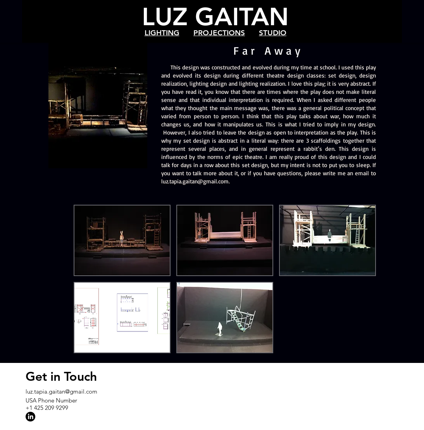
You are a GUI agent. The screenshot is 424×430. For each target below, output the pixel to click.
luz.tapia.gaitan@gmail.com (195, 181)
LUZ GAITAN (215, 16)
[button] (122, 240)
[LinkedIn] (30, 416)
